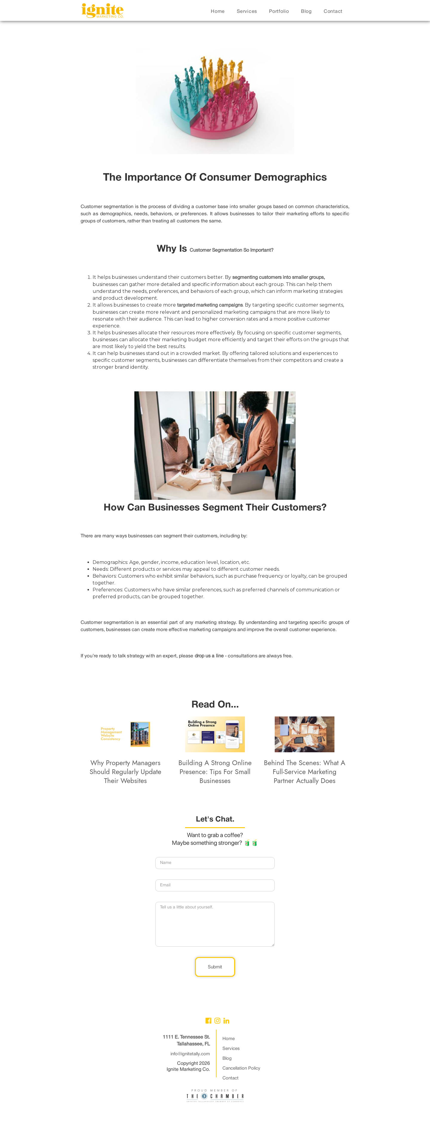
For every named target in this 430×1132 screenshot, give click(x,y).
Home (228, 1039)
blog (306, 12)
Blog (227, 1058)
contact (333, 12)
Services (231, 1049)
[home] (102, 12)
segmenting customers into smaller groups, (278, 278)
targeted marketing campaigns (210, 305)
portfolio (279, 12)
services (247, 12)
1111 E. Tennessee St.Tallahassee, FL (186, 1040)
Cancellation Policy (241, 1068)
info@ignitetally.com (190, 1054)
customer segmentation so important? (232, 250)
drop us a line (209, 656)
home (218, 12)
